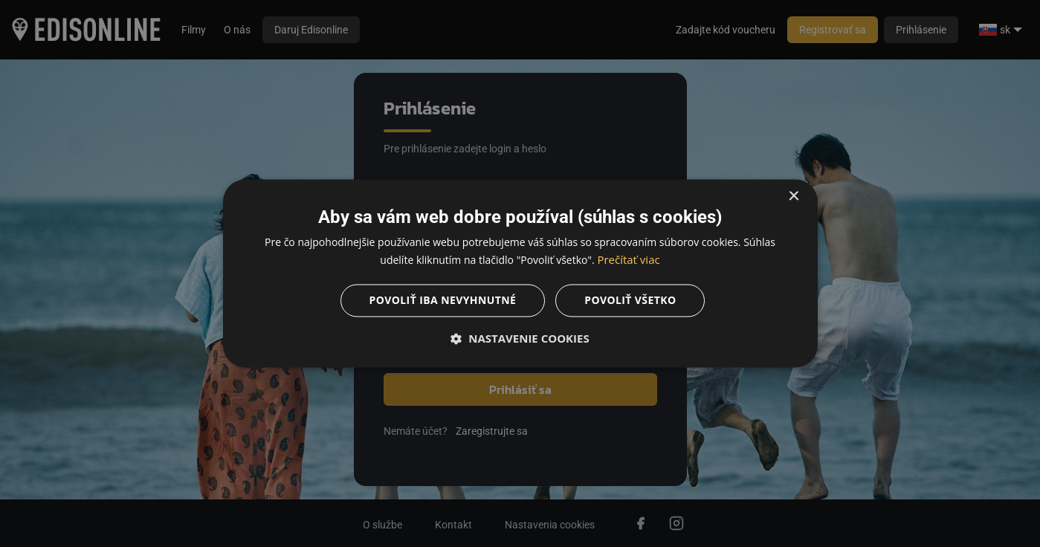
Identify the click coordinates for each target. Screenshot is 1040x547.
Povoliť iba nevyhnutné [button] (443, 301)
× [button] (793, 196)
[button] (520, 339)
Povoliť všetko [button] (630, 301)
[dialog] (520, 273)
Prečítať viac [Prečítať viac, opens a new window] (628, 260)
